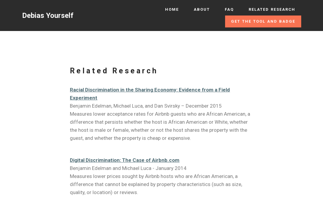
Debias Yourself (47, 15)
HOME (172, 9)
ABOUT (202, 9)
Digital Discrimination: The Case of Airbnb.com (124, 160)
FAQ (229, 9)
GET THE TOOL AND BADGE (263, 21)
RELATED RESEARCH (272, 9)
